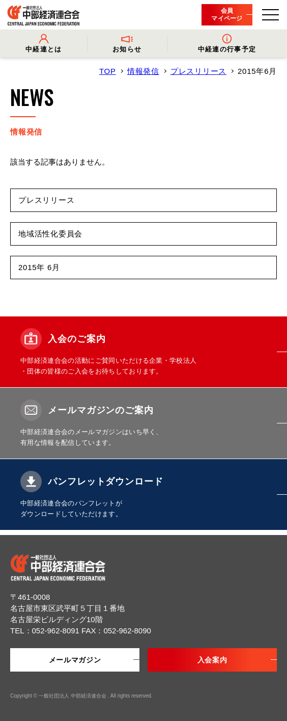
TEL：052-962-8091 (45, 630)
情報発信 (143, 71)
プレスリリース (198, 71)
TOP (107, 71)
